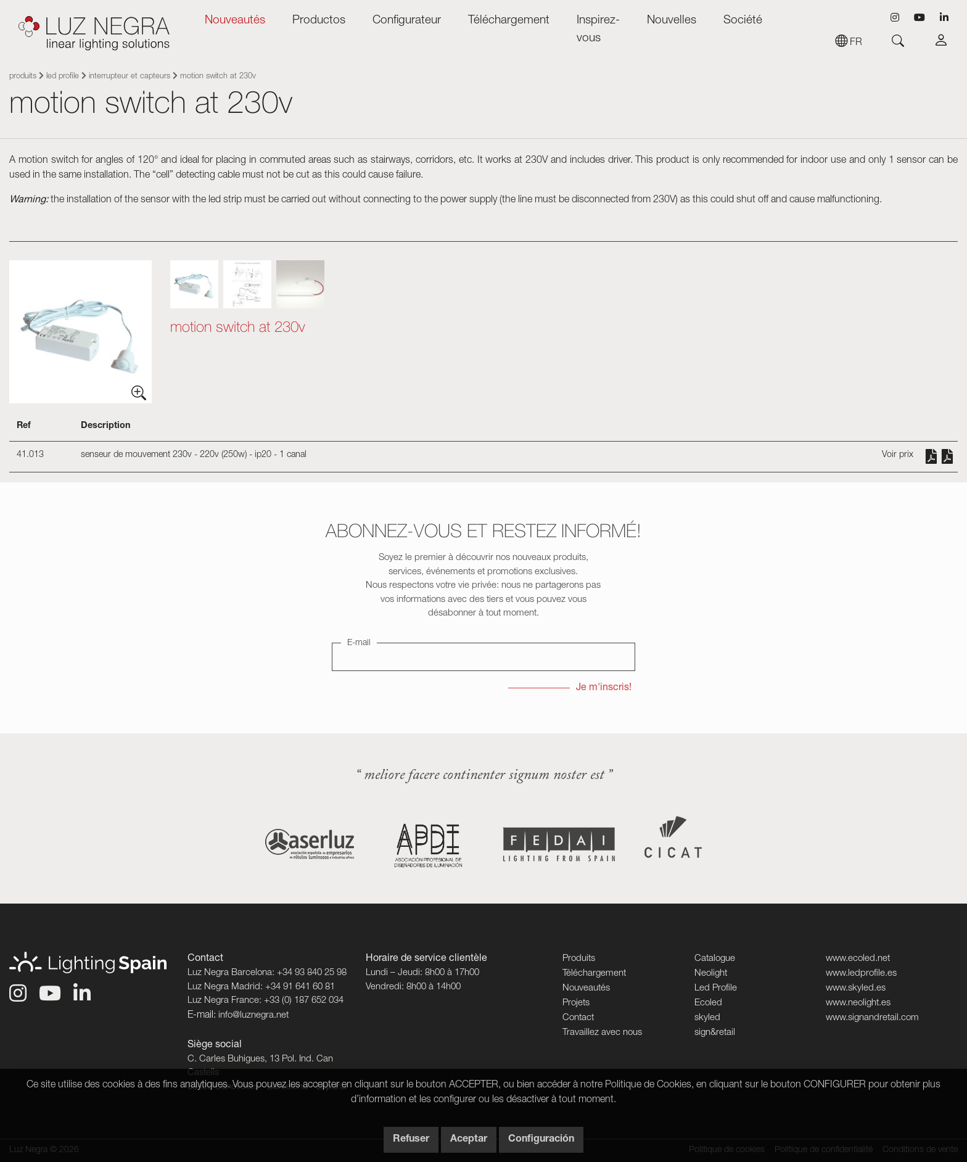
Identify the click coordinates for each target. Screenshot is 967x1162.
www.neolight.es (858, 1003)
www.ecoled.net (858, 958)
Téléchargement (508, 21)
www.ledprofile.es (861, 973)
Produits (22, 77)
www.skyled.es (856, 988)
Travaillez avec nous (602, 1032)
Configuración (541, 1140)
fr (848, 43)
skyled (707, 1018)
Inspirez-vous (598, 29)
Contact (578, 1018)
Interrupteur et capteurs (129, 77)
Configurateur (406, 21)
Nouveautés (235, 21)
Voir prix (897, 455)
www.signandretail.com (872, 1018)
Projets (576, 1003)
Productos (318, 21)
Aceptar (468, 1140)
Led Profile (62, 77)
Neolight (710, 973)
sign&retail (714, 1032)
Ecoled (708, 1003)
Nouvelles (671, 21)
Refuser (411, 1140)
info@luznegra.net (253, 1015)
